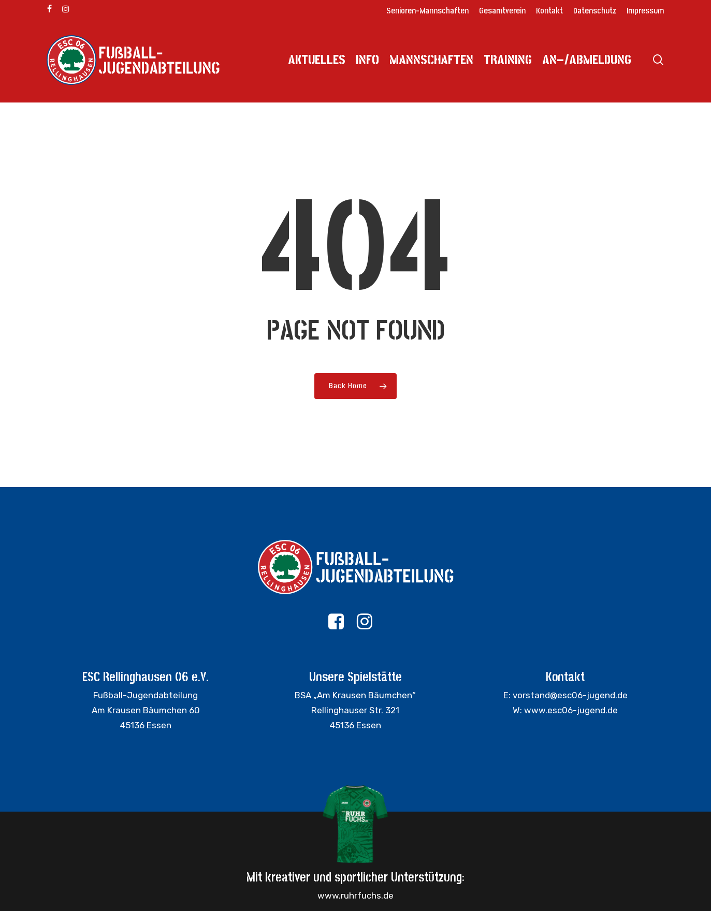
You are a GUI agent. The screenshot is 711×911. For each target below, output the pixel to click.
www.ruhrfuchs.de (355, 895)
